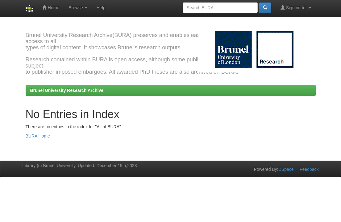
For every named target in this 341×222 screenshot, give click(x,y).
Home (50, 7)
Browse (78, 7)
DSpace (286, 169)
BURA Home (38, 136)
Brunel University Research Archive (67, 90)
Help (101, 7)
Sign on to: (296, 7)
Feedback (309, 169)
